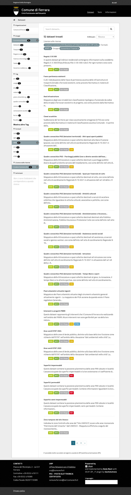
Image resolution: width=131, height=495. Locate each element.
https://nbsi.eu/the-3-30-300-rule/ (72, 62)
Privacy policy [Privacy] (19, 490)
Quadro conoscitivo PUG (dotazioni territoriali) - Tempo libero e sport (71, 273)
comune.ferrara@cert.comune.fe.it (63, 479)
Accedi (114, 2)
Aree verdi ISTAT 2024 (52, 331)
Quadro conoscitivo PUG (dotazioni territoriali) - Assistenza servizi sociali (73, 233)
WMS (51, 69)
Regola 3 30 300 (50, 56)
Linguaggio (89, 478)
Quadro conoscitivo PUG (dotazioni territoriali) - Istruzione (67, 253)
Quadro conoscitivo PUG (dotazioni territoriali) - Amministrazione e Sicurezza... (75, 213)
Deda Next (107, 468)
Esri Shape (64, 69)
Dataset (90, 12)
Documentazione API (92, 453)
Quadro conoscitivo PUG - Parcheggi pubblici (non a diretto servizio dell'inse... (75, 156)
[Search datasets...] (76, 29)
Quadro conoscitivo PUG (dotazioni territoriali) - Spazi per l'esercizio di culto (74, 173)
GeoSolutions (111, 471)
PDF (71, 375)
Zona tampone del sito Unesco (56, 419)
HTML (77, 324)
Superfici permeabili (52, 382)
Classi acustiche (50, 116)
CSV (71, 149)
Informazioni (110, 12)
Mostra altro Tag (21, 124)
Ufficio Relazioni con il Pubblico (62, 466)
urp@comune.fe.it (56, 470)
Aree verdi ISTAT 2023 (52, 348)
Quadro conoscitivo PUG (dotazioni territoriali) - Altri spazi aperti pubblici (73, 136)
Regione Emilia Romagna (22, 2)
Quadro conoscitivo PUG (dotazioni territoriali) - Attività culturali (70, 193)
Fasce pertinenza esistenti (54, 76)
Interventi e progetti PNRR (54, 311)
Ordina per (91, 37)
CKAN (89, 466)
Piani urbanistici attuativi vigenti (57, 291)
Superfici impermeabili (53, 365)
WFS (56, 69)
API (80, 453)
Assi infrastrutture (51, 96)
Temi (100, 12)
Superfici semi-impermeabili (55, 399)
